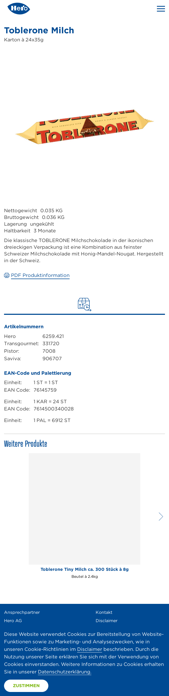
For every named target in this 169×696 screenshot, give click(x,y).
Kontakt (104, 612)
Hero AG (13, 620)
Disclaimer (106, 620)
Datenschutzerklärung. (64, 672)
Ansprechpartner (22, 612)
